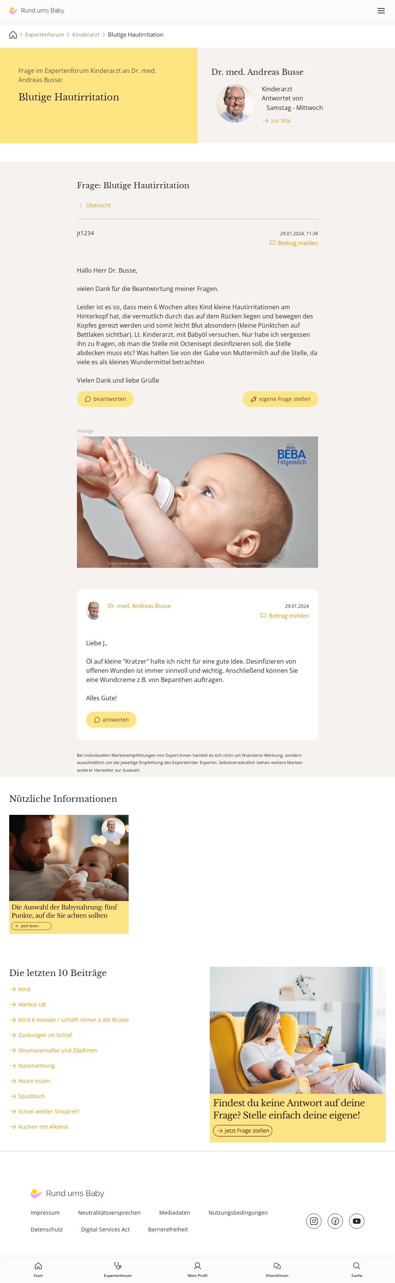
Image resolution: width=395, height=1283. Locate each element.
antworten (116, 719)
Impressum (45, 1212)
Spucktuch (31, 1096)
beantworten (109, 398)
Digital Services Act (105, 1229)
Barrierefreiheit (168, 1229)
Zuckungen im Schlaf (45, 1035)
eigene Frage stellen (285, 398)
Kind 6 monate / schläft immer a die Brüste (73, 1019)
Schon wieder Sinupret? (48, 1111)
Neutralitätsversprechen (109, 1212)
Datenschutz (47, 1229)
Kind (24, 989)
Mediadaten (174, 1212)
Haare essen (34, 1080)
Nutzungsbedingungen (238, 1212)
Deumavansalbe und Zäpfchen (57, 1050)
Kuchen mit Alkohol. (44, 1126)
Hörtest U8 (32, 1004)
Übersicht (98, 205)
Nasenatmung (36, 1065)
